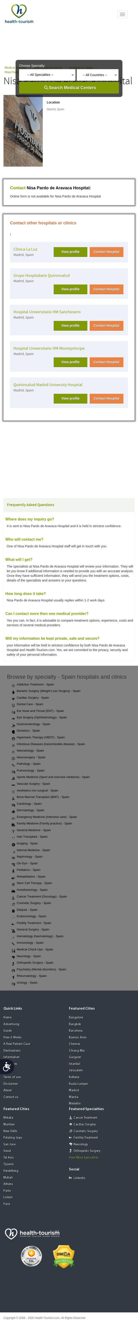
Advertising (11, 1024)
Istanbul (74, 1064)
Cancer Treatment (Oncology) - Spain (39, 897)
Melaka (8, 1117)
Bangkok (75, 1024)
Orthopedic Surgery (87, 1151)
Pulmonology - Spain (28, 771)
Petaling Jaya (12, 1137)
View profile (70, 252)
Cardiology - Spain (27, 804)
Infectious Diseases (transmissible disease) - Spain (48, 744)
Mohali (8, 1177)
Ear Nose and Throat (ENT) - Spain (38, 711)
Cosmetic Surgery (86, 1131)
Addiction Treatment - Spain (33, 685)
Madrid (74, 1090)
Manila (73, 1097)
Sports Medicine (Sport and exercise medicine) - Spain (51, 777)
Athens (8, 1184)
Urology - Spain (25, 983)
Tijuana (8, 1164)
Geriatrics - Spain (26, 731)
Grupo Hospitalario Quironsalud (41, 275)
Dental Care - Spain (27, 704)
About (7, 1090)
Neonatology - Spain (28, 751)
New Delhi (10, 1131)
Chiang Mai (77, 1050)
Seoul (7, 1151)
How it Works (12, 1037)
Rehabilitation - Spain (29, 877)
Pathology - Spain (26, 764)
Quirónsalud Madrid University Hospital (47, 385)
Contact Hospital (106, 252)
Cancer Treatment (85, 1117)
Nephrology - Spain (27, 857)
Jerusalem (76, 1070)
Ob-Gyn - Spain (25, 864)
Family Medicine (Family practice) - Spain (42, 824)
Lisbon (8, 1197)
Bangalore (76, 1017)
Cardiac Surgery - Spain (30, 698)
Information (11, 1057)
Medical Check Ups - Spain (32, 950)
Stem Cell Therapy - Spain (32, 883)
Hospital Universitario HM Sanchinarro (47, 312)
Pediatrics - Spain (26, 870)
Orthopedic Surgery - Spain (32, 963)
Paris (6, 1204)
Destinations (12, 1050)
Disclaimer (10, 1083)
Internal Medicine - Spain (31, 850)
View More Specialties (84, 1157)
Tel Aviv (8, 1157)
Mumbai (9, 1124)
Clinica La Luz (25, 249)
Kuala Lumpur (78, 1083)
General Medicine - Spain (31, 830)
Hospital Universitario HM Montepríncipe (49, 348)
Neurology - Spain (26, 956)
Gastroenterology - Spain (31, 724)
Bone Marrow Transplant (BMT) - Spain (40, 797)
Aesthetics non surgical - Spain (35, 791)
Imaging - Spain (25, 844)
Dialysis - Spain (25, 910)
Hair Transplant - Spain (30, 837)
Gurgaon (75, 1057)
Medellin (75, 1103)
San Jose (9, 1144)
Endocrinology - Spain (29, 916)
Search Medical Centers (72, 87)
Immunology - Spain (28, 943)
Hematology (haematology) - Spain (37, 936)
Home (7, 1017)
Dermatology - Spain (28, 810)
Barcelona (76, 1030)
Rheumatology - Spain (29, 976)
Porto (7, 1190)
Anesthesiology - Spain (30, 890)
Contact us (10, 1097)
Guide (7, 1030)
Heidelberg (10, 1170)
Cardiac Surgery (85, 1124)
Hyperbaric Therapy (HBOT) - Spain (38, 738)
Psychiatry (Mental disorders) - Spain (39, 970)
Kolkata (74, 1077)
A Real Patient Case (16, 1044)
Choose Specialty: (32, 66)
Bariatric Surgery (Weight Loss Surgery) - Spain (46, 691)
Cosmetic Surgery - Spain (31, 903)
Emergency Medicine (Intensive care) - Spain (44, 817)
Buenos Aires (78, 1037)
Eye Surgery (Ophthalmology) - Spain (39, 718)
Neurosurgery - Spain (29, 758)
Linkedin (77, 1178)
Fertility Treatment (86, 1137)
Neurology (81, 1144)
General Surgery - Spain (30, 930)
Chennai (74, 1044)
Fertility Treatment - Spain (31, 923)
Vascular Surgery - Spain (31, 784)
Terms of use (12, 1077)
